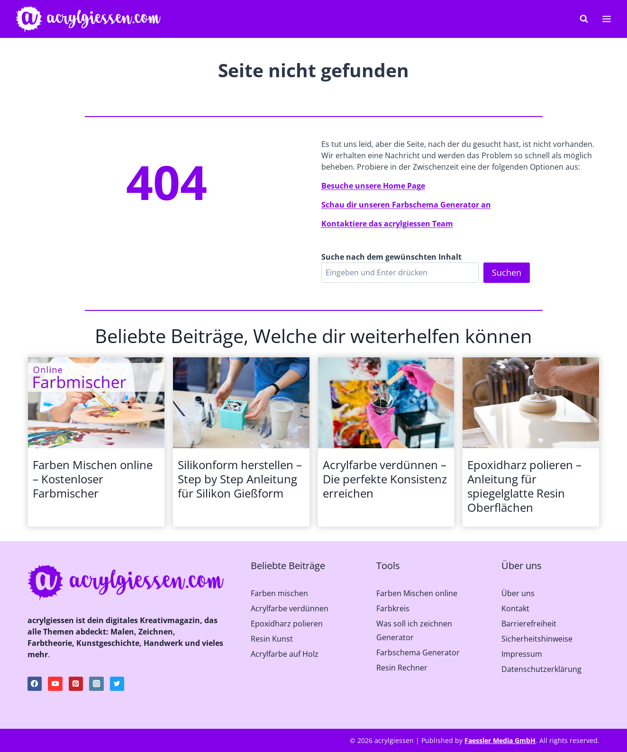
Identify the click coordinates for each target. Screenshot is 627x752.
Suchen (506, 272)
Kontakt (515, 608)
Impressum (521, 654)
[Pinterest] (76, 684)
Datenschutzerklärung (541, 669)
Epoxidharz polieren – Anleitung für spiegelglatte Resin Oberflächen (524, 486)
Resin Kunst (272, 639)
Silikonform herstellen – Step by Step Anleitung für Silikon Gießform (240, 479)
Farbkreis (392, 608)
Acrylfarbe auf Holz (284, 654)
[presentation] (96, 402)
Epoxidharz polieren (287, 623)
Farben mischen (279, 593)
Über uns (518, 593)
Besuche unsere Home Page (373, 186)
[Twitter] (117, 684)
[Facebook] (34, 684)
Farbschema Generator (418, 652)
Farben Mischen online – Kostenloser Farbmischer (93, 479)
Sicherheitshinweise (536, 639)
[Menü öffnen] (606, 19)
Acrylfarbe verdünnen (289, 608)
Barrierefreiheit (528, 623)
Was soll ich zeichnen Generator (414, 630)
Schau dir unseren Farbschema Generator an (406, 204)
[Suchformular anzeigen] (583, 18)
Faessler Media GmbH (500, 740)
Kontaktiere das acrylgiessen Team (387, 223)
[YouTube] (55, 684)
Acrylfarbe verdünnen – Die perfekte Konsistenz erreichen (385, 479)
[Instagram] (96, 684)
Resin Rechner (401, 667)
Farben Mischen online (416, 593)
